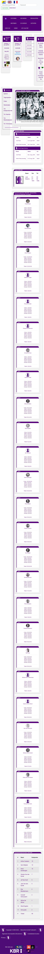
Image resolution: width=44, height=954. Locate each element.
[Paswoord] (28, 5)
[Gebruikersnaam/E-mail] (10, 5)
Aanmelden (5, 8)
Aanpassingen (32, 38)
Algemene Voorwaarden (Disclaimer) (12, 934)
